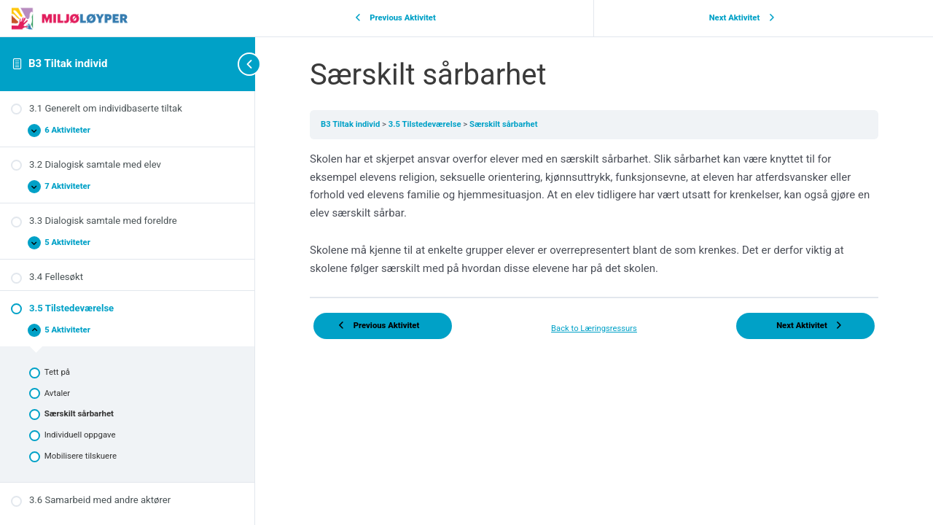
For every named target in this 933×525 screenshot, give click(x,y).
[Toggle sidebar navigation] (226, 63)
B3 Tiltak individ (67, 63)
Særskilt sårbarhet (503, 124)
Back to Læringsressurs (594, 328)
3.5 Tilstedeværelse (426, 124)
